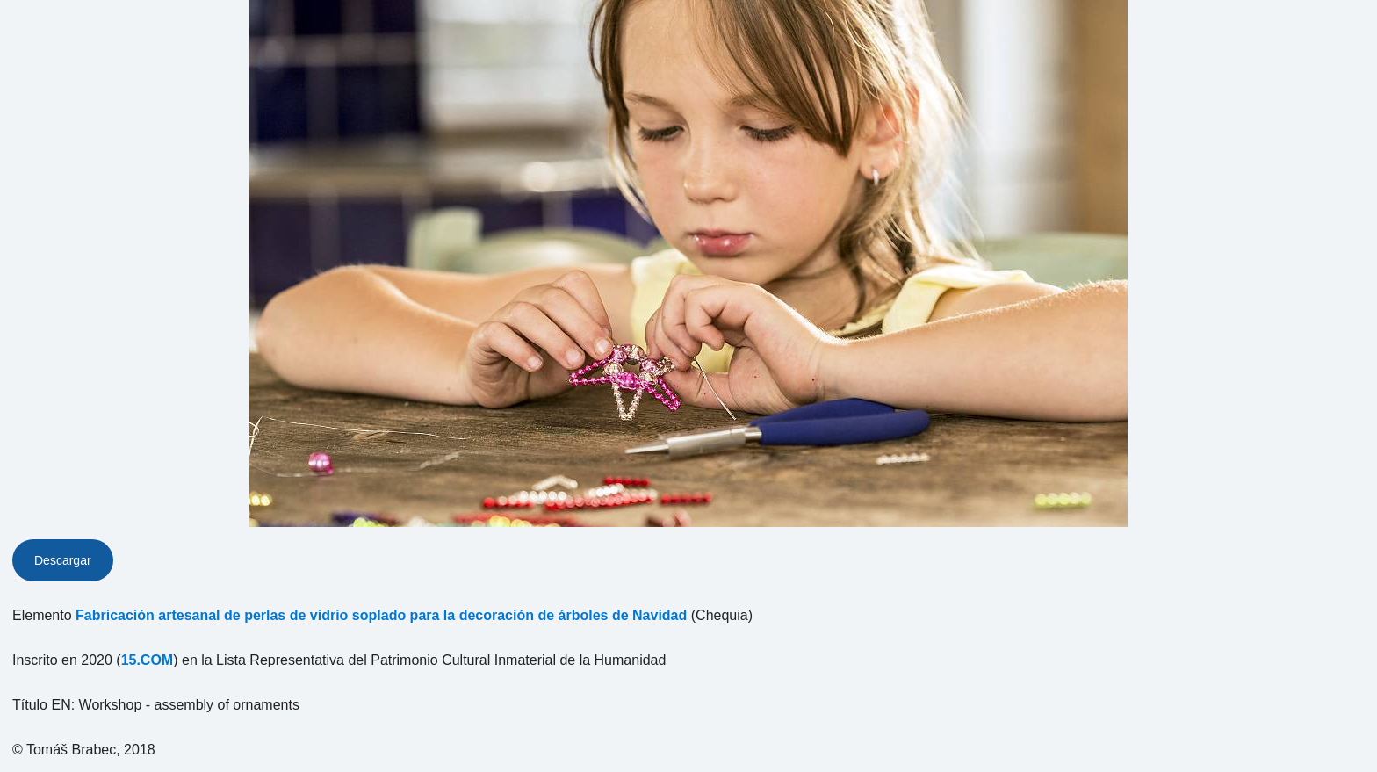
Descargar (62, 560)
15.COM (147, 660)
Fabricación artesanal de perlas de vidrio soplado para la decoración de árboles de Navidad (381, 615)
